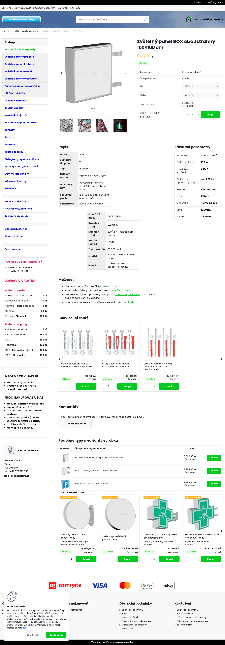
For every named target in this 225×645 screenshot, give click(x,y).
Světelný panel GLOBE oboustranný (73, 536)
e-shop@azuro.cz (19, 476)
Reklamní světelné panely (26, 31)
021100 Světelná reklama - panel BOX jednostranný (99, 457)
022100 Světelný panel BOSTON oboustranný (96, 470)
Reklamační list (184, 624)
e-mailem (121, 294)
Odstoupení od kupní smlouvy (192, 621)
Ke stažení (62, 7)
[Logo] (22, 19)
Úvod (6, 31)
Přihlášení (197, 2)
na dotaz (112, 286)
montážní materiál (120, 290)
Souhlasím (56, 635)
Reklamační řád (130, 617)
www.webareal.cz (124, 642)
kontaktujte (128, 302)
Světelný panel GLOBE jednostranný (114, 538)
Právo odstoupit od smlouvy (136, 621)
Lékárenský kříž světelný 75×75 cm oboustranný (202, 536)
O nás (9, 7)
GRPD (124, 613)
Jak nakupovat (23, 7)
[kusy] (187, 114)
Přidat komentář (77, 423)
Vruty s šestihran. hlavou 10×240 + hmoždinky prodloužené (158, 366)
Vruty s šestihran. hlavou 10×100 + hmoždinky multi (116, 365)
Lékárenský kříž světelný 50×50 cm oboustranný (161, 536)
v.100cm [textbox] (189, 95)
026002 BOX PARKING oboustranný (91, 483)
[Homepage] (3, 8)
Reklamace (127, 628)
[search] (146, 20)
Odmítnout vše (34, 635)
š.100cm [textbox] (189, 86)
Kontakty (75, 7)
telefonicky (134, 294)
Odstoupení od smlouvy (134, 624)
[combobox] (201, 86)
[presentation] (61, 73)
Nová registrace (215, 2)
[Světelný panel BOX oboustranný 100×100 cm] (93, 73)
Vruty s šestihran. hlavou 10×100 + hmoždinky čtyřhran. (77, 365)
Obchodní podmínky (44, 7)
